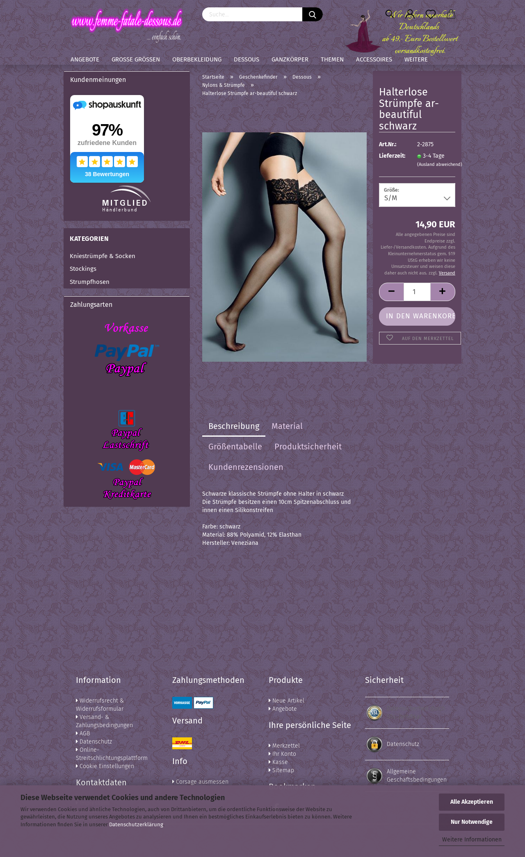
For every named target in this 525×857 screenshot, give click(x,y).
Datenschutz (94, 741)
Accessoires (374, 59)
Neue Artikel (286, 700)
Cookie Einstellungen (105, 766)
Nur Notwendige (472, 821)
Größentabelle (235, 446)
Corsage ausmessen (200, 781)
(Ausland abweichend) (439, 164)
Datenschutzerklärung (136, 824)
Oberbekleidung (196, 59)
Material (287, 426)
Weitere (416, 59)
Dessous (246, 59)
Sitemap (281, 770)
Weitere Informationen (472, 839)
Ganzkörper (290, 59)
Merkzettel (284, 745)
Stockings (83, 268)
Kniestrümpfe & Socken (102, 256)
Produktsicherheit (308, 446)
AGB (83, 733)
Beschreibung (233, 426)
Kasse (278, 762)
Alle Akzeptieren (471, 801)
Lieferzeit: (391, 155)
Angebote (85, 59)
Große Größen (136, 59)
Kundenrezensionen (245, 467)
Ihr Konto (282, 753)
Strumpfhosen (90, 282)
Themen (332, 59)
